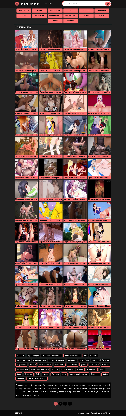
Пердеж (93, 356)
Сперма (55, 21)
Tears (102, 369)
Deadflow (20, 379)
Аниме (39, 11)
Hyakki (45, 374)
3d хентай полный (56, 360)
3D (71, 11)
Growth (80, 369)
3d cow (33, 365)
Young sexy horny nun (79, 374)
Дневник (20, 356)
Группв (83, 365)
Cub (37, 374)
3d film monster (67, 369)
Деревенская (22, 369)
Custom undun (45, 365)
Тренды (48, 4)
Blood (19, 374)
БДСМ (101, 16)
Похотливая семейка (40, 369)
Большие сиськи (71, 16)
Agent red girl (33, 356)
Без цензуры (24, 11)
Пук (85, 356)
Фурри (86, 11)
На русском (55, 11)
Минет (86, 16)
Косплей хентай (23, 360)
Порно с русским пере (37, 379)
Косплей (70, 21)
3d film (55, 369)
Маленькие (91, 369)
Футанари (102, 11)
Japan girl (95, 374)
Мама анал (94, 365)
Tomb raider (59, 365)
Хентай (18, 413)
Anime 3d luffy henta (100, 360)
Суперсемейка (39, 360)
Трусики (55, 374)
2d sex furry (84, 360)
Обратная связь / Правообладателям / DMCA (94, 413)
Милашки (72, 360)
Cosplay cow (21, 365)
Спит (64, 374)
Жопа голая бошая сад (51, 356)
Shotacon (28, 374)
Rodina (105, 374)
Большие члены (56, 16)
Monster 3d (72, 365)
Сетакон (105, 365)
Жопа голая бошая (72, 356)
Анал (24, 16)
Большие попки (40, 16)
